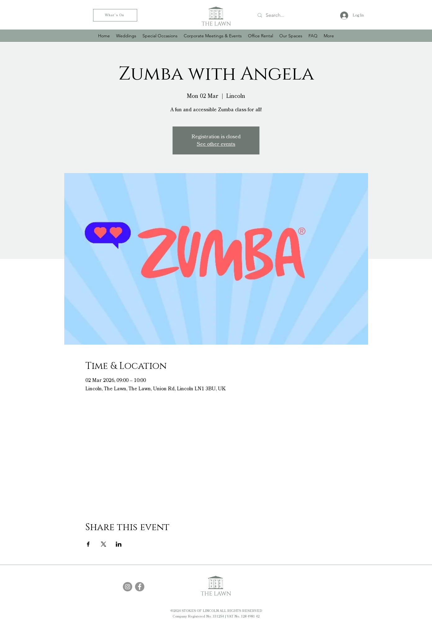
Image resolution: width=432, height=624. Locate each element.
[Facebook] (139, 586)
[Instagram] (127, 586)
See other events (216, 144)
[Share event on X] (103, 544)
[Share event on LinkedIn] (119, 544)
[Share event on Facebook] (88, 544)
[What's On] (115, 15)
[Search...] (292, 15)
